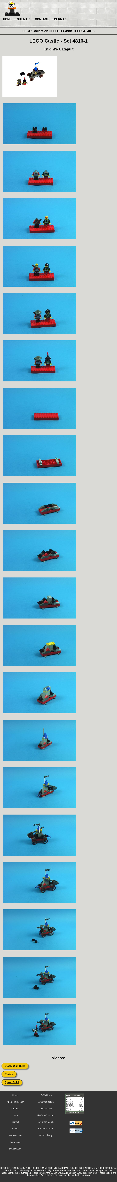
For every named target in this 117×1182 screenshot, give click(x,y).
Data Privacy (15, 1149)
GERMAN (60, 19)
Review (9, 1074)
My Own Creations (45, 1115)
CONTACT (42, 19)
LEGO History (45, 1135)
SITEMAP (23, 19)
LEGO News (46, 1095)
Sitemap (15, 1108)
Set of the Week (45, 1128)
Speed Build (12, 1082)
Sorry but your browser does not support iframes (76, 1106)
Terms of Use (15, 1135)
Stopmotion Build (15, 1066)
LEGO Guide (46, 1108)
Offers (15, 1128)
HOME (7, 19)
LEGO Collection (46, 1102)
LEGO (78, 1170)
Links (15, 1115)
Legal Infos (15, 1142)
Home (15, 1095)
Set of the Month (46, 1122)
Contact (15, 1122)
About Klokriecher (15, 1102)
